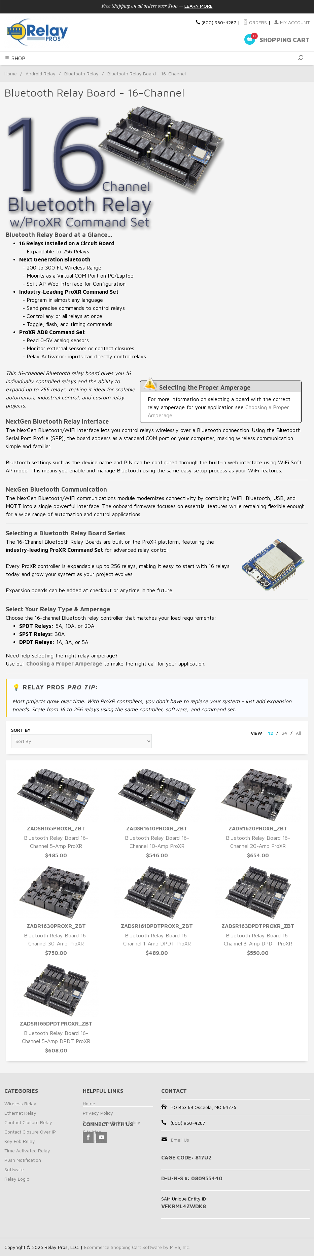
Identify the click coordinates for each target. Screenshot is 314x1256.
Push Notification (22, 1160)
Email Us (180, 1140)
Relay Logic (16, 1179)
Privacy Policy (98, 1113)
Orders (255, 22)
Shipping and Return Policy (111, 1122)
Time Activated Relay (27, 1150)
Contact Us (94, 1141)
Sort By (21, 730)
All (298, 733)
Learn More (198, 6)
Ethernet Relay (20, 1113)
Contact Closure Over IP (30, 1132)
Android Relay (41, 73)
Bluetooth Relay (81, 73)
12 (270, 733)
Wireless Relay (20, 1103)
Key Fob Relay (19, 1141)
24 (284, 733)
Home (10, 73)
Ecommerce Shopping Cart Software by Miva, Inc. (137, 1247)
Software (14, 1169)
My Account (292, 22)
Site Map (92, 1132)
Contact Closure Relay (28, 1122)
